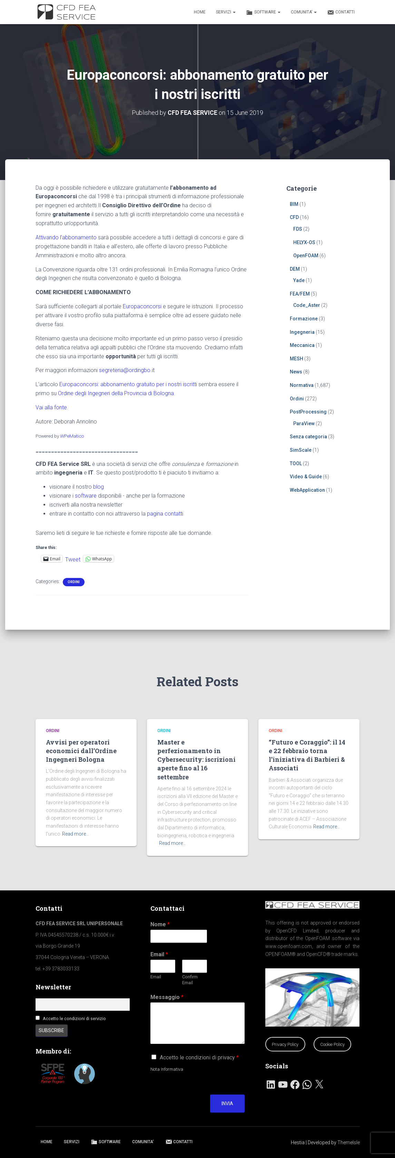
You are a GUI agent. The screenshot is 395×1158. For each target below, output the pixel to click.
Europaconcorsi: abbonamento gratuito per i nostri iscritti (128, 384)
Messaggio (167, 997)
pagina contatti (165, 513)
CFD (294, 217)
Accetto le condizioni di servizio (74, 1018)
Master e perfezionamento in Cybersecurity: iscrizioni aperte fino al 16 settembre (196, 759)
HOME (200, 12)
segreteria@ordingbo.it (127, 370)
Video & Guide (306, 476)
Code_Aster (306, 305)
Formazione (304, 318)
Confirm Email (190, 979)
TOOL (296, 463)
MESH (296, 358)
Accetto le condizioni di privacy (199, 1057)
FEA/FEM (300, 293)
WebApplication (307, 489)
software (86, 495)
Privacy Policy (285, 1044)
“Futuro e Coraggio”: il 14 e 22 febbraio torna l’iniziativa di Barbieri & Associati (307, 755)
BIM (294, 204)
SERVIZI (226, 12)
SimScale (301, 450)
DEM (295, 268)
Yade (299, 280)
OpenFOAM (305, 255)
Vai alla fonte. (52, 407)
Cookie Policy (332, 1044)
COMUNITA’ (304, 12)
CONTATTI (341, 12)
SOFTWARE (263, 12)
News (296, 372)
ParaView (304, 423)
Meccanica (302, 345)
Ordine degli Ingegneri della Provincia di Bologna (116, 393)
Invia (227, 1103)
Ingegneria (302, 332)
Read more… (75, 834)
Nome (160, 924)
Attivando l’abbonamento (66, 237)
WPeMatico (72, 435)
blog (98, 486)
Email (159, 954)
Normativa (302, 385)
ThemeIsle (348, 1142)
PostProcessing (308, 412)
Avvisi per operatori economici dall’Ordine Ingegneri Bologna (81, 750)
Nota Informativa (166, 1069)
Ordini (74, 582)
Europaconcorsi (142, 306)
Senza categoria (308, 436)
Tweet (72, 558)
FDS (297, 228)
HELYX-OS (304, 242)
